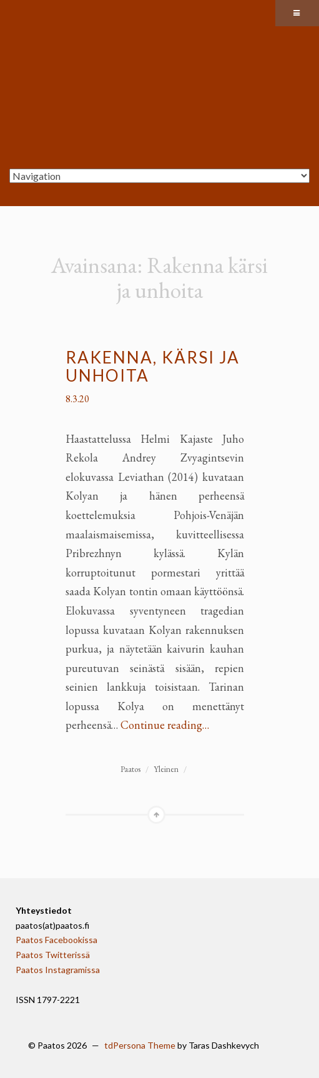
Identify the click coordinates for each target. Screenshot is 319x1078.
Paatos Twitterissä (53, 954)
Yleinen (166, 769)
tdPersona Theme (139, 1045)
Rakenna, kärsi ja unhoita (153, 366)
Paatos (130, 769)
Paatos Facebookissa (56, 939)
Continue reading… (164, 725)
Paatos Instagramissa (58, 969)
